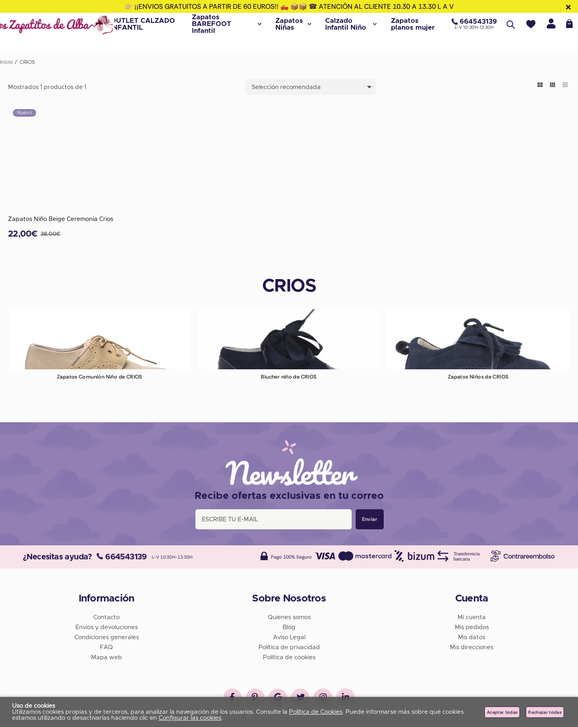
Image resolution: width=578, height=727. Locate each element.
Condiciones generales (106, 636)
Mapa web (106, 656)
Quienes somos (289, 616)
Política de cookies (289, 656)
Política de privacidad (289, 646)
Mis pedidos (472, 626)
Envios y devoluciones (106, 626)
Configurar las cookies (190, 718)
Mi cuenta (472, 616)
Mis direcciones (471, 646)
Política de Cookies (315, 712)
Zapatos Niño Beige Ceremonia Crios (60, 219)
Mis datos (471, 636)
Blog (289, 626)
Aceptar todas (502, 712)
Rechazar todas (545, 712)
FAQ (106, 646)
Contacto (106, 616)
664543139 (122, 555)
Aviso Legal (289, 636)
